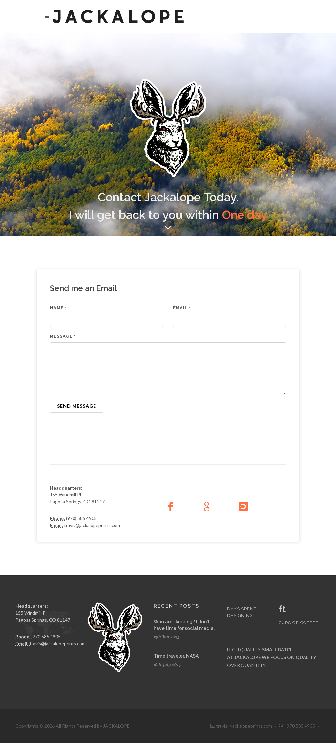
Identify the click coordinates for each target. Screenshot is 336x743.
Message (63, 336)
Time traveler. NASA (176, 656)
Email (182, 307)
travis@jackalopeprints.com (58, 643)
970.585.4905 (46, 636)
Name (58, 307)
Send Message (76, 406)
